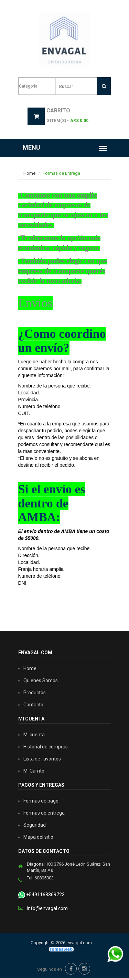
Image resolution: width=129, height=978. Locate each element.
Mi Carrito (33, 771)
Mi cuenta (34, 734)
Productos (34, 692)
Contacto (33, 704)
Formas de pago (40, 801)
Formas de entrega (44, 813)
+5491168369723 (41, 894)
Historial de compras (45, 746)
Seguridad (34, 825)
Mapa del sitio (38, 837)
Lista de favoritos (42, 759)
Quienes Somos (40, 680)
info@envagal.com (47, 908)
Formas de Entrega (61, 173)
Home (29, 173)
